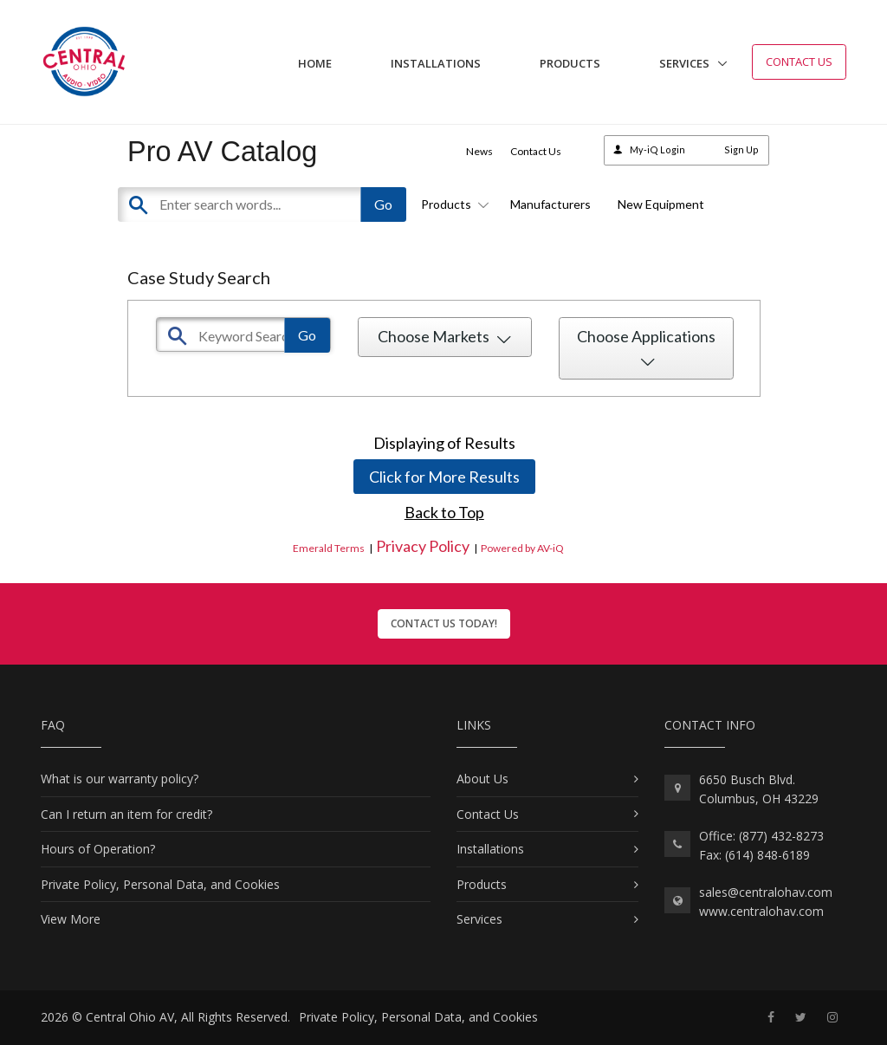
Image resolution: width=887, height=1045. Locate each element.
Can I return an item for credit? (126, 814)
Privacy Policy (422, 545)
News (479, 151)
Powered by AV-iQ (522, 548)
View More (70, 919)
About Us (482, 778)
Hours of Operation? (98, 849)
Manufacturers (550, 204)
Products (570, 63)
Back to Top (444, 512)
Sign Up (741, 149)
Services (684, 63)
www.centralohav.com (761, 911)
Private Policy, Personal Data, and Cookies (160, 884)
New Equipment (661, 204)
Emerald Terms (329, 548)
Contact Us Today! (444, 623)
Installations (436, 63)
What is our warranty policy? (119, 778)
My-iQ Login (657, 149)
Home (315, 63)
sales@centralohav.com (765, 892)
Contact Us (799, 61)
